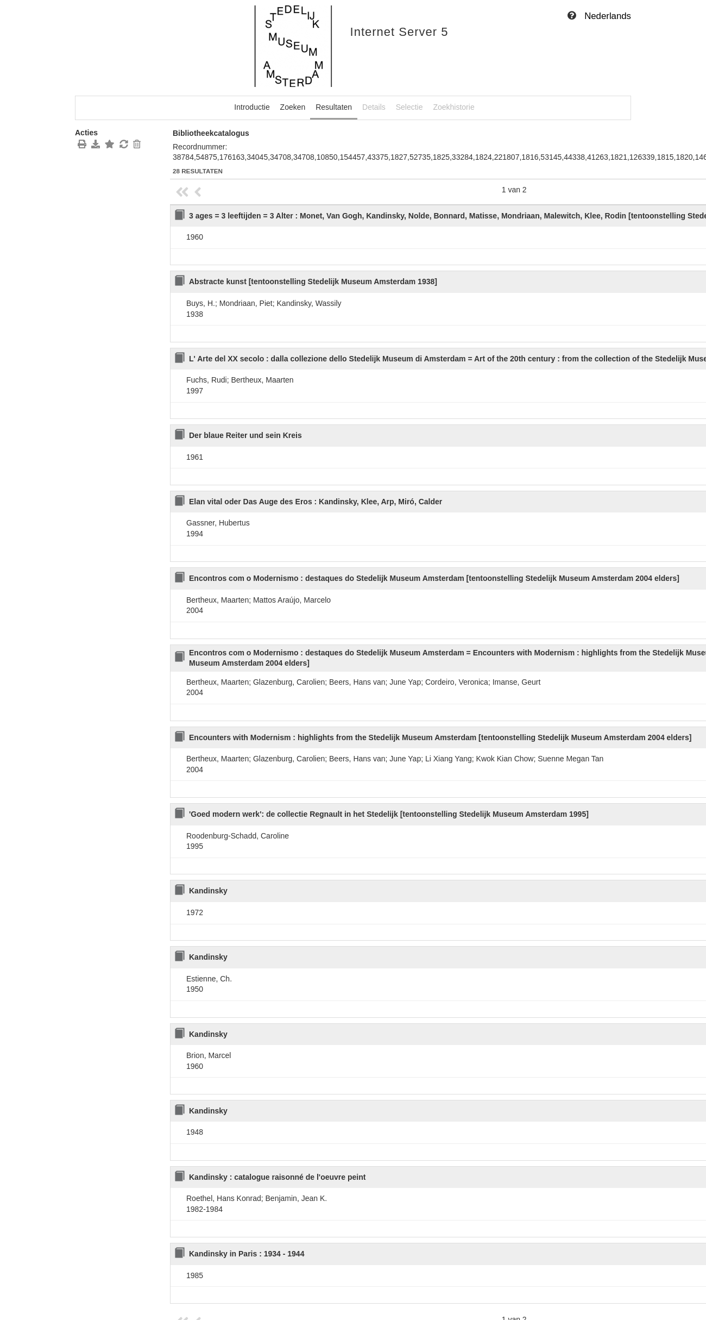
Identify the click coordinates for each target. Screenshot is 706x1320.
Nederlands (607, 16)
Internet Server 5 (399, 32)
